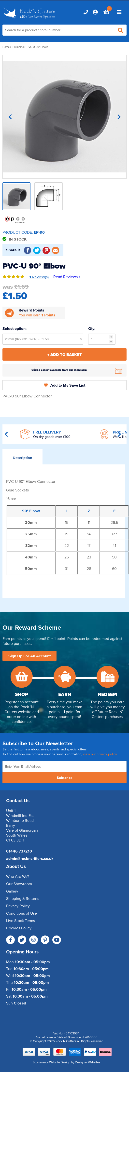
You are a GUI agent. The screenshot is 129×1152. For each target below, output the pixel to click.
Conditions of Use (21, 913)
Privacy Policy (18, 906)
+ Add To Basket (64, 354)
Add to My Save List (64, 385)
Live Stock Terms (20, 920)
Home (6, 47)
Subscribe (64, 778)
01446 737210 (19, 851)
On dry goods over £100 (52, 437)
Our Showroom (19, 883)
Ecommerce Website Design (51, 1062)
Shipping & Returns (22, 898)
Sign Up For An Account (29, 656)
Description (22, 458)
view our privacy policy (100, 754)
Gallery (12, 891)
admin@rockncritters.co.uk (30, 858)
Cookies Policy (18, 928)
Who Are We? (17, 876)
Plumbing (18, 47)
